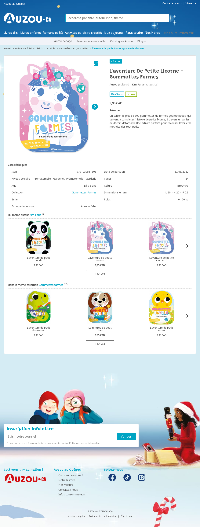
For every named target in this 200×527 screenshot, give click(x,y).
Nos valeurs (62, 485)
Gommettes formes (84, 192)
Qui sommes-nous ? (67, 475)
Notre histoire (63, 480)
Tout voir (100, 273)
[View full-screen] (96, 63)
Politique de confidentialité (84, 443)
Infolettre (190, 3)
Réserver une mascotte (91, 41)
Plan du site (126, 516)
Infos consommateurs (68, 494)
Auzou (113, 84)
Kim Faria (138, 84)
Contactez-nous (172, 3)
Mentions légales (76, 516)
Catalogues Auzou (121, 41)
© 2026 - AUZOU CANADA (100, 511)
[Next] (94, 106)
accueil (7, 48)
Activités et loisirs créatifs (29, 48)
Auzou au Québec (14, 3)
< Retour (116, 61)
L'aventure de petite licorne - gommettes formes (118, 48)
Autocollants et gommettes (74, 48)
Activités (50, 48)
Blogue (141, 41)
